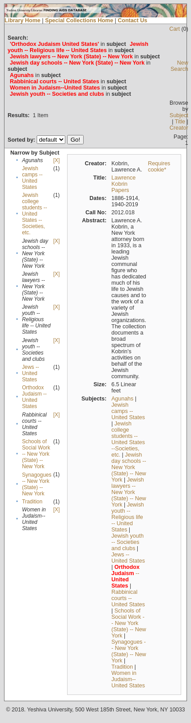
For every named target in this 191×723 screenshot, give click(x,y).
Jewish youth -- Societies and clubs (127, 542)
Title (180, 121)
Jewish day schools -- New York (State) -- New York (128, 467)
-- (125, 576)
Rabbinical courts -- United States (128, 598)
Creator (179, 128)
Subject (179, 115)
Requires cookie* (159, 166)
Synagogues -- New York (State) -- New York (36, 484)
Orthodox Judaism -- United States (34, 396)
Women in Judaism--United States (128, 679)
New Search (179, 66)
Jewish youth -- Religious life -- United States (127, 517)
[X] (56, 160)
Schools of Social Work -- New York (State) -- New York (36, 454)
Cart (174, 29)
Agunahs (122, 399)
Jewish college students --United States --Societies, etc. (34, 214)
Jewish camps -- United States (32, 177)
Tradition (32, 501)
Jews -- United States (30, 373)
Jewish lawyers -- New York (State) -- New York (128, 492)
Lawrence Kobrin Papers (123, 184)
